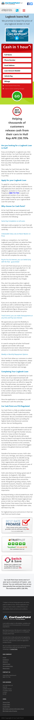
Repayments (6, 668)
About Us (5, 662)
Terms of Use (6, 702)
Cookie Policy (13, 649)
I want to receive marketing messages (14, 89)
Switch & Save (6, 664)
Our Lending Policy (8, 666)
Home (4, 657)
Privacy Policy (16, 85)
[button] (17, 35)
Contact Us (6, 659)
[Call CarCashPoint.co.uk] (17, 11)
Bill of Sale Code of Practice (10, 711)
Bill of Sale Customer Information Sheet (13, 709)
